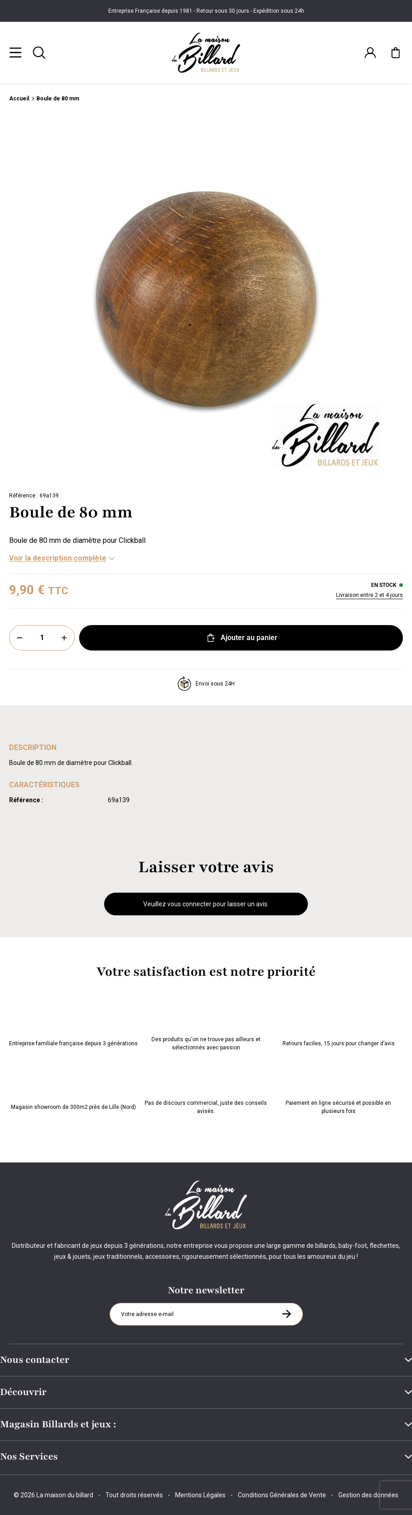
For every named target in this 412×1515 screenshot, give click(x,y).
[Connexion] (370, 52)
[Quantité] (42, 638)
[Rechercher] (39, 52)
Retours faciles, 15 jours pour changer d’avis (338, 1025)
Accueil (19, 99)
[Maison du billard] (206, 53)
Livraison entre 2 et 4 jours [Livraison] (369, 595)
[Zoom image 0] (206, 299)
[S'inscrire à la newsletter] (286, 1313)
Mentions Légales (200, 1495)
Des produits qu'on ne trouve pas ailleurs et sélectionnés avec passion (206, 1025)
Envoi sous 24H (206, 684)
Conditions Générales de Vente (282, 1495)
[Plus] (64, 638)
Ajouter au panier (241, 638)
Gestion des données (368, 1495)
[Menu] (15, 52)
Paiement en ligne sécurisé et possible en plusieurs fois (338, 1089)
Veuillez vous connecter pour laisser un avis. (206, 904)
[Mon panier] (395, 52)
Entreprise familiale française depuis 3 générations (73, 1025)
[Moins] (20, 638)
